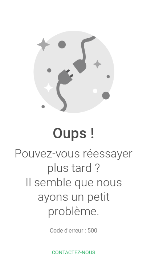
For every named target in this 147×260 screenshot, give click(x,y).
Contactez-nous (73, 252)
